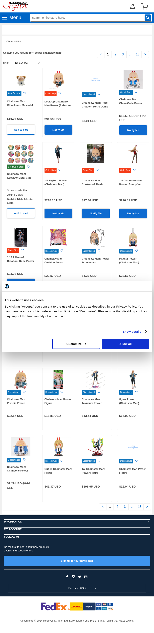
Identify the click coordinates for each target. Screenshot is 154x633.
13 (137, 54)
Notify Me (58, 129)
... (130, 54)
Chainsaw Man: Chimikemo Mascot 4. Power (20, 105)
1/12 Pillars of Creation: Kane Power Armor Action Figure (20, 261)
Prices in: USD (77, 588)
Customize (76, 344)
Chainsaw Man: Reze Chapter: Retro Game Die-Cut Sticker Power (95, 106)
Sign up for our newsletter (77, 560)
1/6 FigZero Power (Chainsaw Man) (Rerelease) (56, 184)
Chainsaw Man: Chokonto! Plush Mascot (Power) (92, 184)
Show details (132, 331)
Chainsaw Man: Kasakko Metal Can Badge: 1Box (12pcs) (20, 177)
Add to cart (21, 129)
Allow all (125, 344)
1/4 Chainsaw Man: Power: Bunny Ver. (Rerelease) (131, 184)
